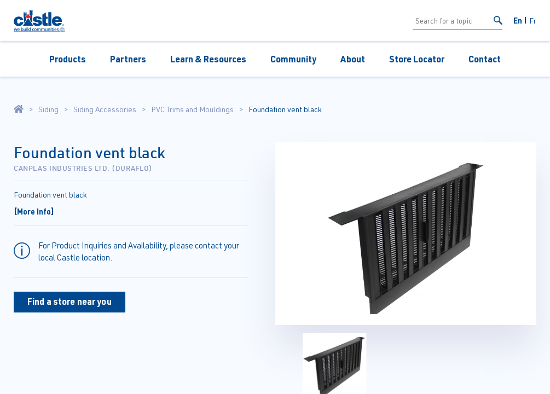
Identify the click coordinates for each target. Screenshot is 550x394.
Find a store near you (69, 301)
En (517, 20)
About (352, 59)
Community (293, 59)
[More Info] (34, 211)
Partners (128, 59)
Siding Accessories (104, 109)
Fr (532, 20)
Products (67, 59)
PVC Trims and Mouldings (192, 109)
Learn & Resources (208, 59)
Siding (48, 109)
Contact (484, 59)
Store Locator (416, 59)
